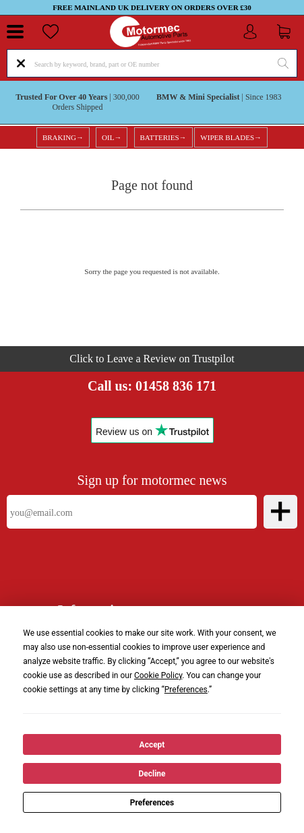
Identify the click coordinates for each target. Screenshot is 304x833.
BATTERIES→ (163, 137)
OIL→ (111, 137)
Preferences (152, 802)
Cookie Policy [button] (158, 675)
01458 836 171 (175, 385)
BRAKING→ (63, 137)
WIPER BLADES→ (231, 137)
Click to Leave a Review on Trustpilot (151, 358)
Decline (151, 773)
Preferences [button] (186, 689)
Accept (152, 744)
